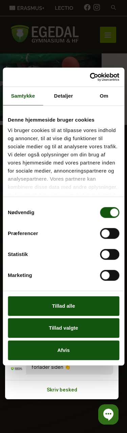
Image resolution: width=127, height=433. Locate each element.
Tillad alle (63, 306)
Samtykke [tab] (23, 96)
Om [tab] (104, 96)
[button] (108, 414)
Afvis (63, 350)
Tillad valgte (63, 328)
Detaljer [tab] (63, 96)
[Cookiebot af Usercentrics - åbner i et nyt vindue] (90, 77)
